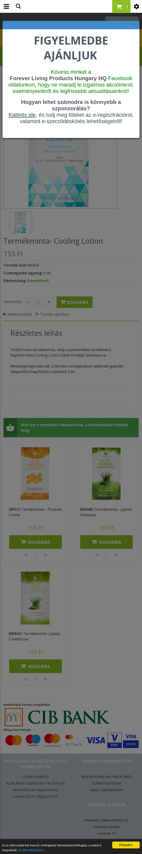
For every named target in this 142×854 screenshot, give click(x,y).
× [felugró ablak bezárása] (134, 24)
